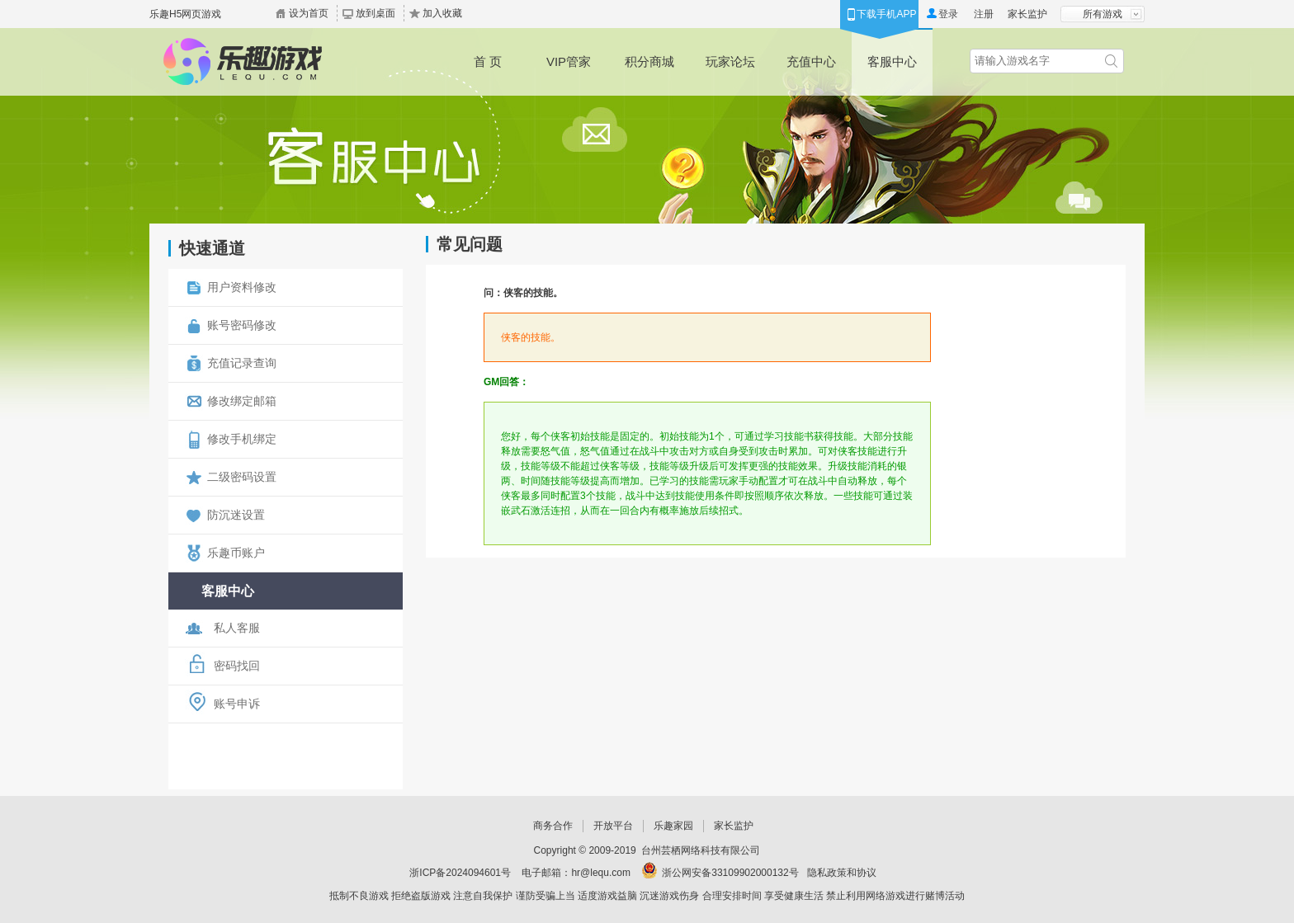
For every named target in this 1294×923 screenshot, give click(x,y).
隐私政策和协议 (841, 872)
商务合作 (553, 825)
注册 (984, 14)
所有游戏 (1102, 14)
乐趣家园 (673, 825)
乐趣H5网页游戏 (185, 14)
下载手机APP (886, 14)
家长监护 (1027, 14)
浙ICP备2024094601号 (460, 872)
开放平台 (613, 825)
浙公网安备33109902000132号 (730, 872)
